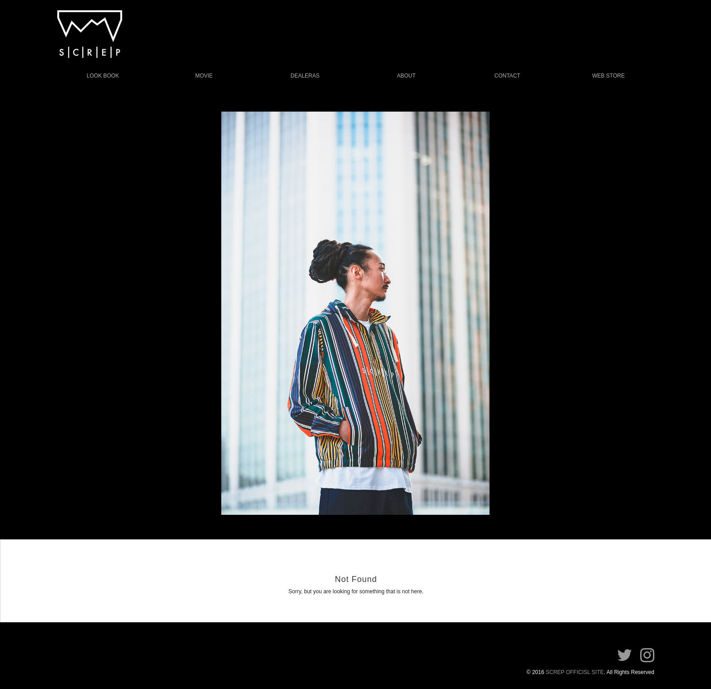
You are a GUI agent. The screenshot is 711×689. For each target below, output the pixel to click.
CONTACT (507, 76)
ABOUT (406, 76)
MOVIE (204, 76)
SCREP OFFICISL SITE (574, 672)
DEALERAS (305, 76)
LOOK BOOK (103, 76)
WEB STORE (608, 76)
